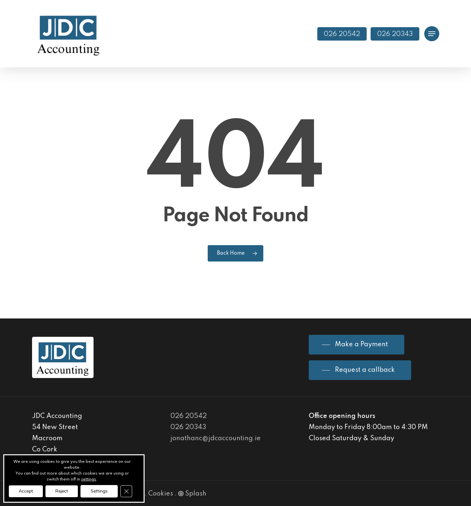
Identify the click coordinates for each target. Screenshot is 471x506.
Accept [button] (26, 491)
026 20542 (188, 416)
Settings (99, 491)
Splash (192, 494)
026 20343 (188, 427)
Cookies (160, 494)
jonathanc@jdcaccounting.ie (215, 438)
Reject (61, 491)
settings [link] (88, 479)
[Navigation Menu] (431, 33)
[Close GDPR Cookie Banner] (126, 491)
